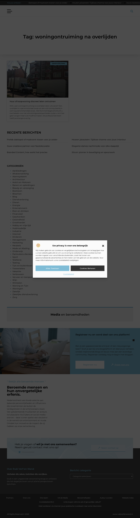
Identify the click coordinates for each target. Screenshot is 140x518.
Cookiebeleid (68, 274)
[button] (103, 245)
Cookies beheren (87, 268)
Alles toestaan (52, 268)
